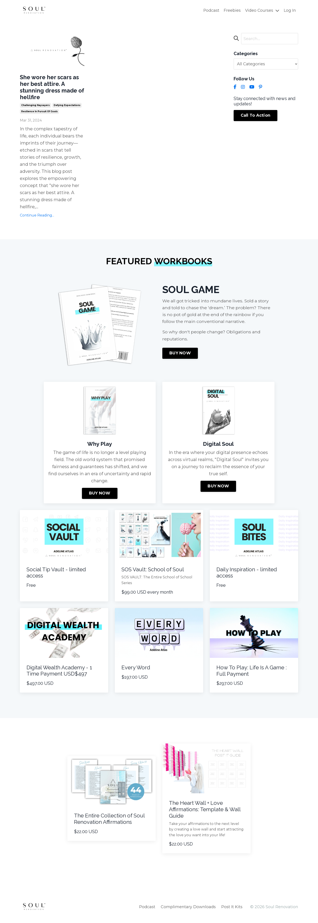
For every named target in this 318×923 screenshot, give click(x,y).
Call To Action (256, 116)
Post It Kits (231, 912)
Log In (290, 10)
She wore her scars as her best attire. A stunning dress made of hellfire (50, 90)
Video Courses (262, 10)
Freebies (231, 10)
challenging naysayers (35, 110)
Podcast (211, 10)
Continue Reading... (37, 220)
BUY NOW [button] (180, 359)
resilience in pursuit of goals (39, 116)
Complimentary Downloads (188, 912)
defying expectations (67, 110)
